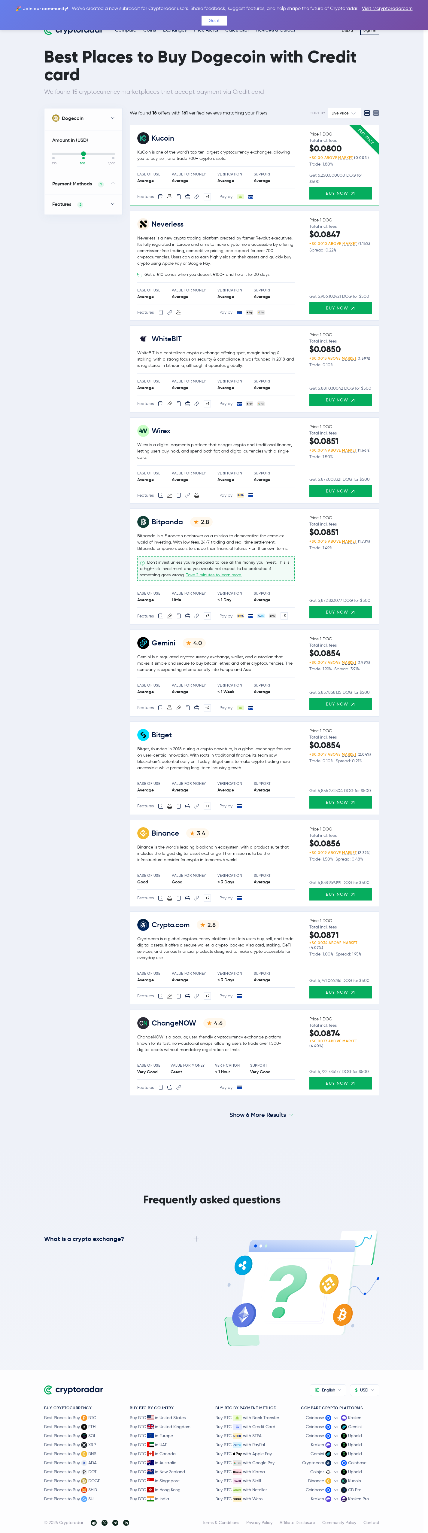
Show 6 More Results (257, 1114)
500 (82, 163)
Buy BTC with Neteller (241, 1490)
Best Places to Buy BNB (70, 1454)
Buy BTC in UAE (148, 1444)
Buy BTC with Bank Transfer (247, 1418)
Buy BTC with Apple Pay (243, 1454)
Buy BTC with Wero (239, 1499)
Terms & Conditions (220, 1522)
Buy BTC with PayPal (240, 1445)
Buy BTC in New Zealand (157, 1471)
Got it (214, 20)
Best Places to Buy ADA (70, 1463)
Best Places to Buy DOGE (72, 1481)
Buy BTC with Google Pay (245, 1463)
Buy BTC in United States (158, 1417)
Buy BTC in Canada (153, 1453)
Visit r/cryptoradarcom (387, 8)
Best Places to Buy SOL (70, 1436)
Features (67, 204)
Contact (371, 1522)
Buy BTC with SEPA (238, 1436)
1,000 (111, 163)
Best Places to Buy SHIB (70, 1490)
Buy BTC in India (149, 1498)
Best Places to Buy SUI (69, 1499)
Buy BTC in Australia (153, 1462)
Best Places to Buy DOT (70, 1472)
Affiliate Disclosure (297, 1522)
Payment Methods (78, 184)
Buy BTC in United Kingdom (160, 1426)
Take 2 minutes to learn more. (214, 575)
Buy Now (341, 193)
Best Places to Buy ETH (70, 1427)
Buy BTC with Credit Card (245, 1427)
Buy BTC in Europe (151, 1435)
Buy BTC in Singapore (155, 1480)
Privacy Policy (259, 1522)
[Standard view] (367, 113)
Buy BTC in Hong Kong (155, 1489)
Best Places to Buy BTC (70, 1418)
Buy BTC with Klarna (240, 1472)
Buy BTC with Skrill (238, 1481)
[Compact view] (376, 113)
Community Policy (339, 1522)
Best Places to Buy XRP (70, 1445)
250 (54, 163)
